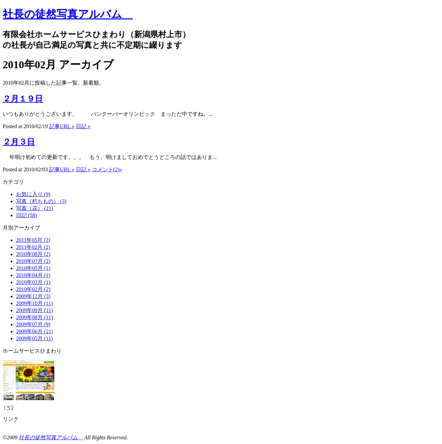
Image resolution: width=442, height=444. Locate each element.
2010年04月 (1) (33, 275)
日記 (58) (26, 215)
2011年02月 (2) (33, 247)
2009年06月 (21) (34, 331)
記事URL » (61, 126)
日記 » (83, 126)
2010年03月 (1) (33, 282)
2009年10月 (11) (34, 303)
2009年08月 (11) (34, 317)
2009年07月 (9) (33, 324)
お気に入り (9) (33, 194)
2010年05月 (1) (33, 268)
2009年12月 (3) (33, 296)
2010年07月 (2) (33, 261)
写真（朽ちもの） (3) (41, 201)
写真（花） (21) (34, 208)
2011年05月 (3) (33, 240)
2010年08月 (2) (33, 254)
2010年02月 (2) (33, 289)
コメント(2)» (107, 169)
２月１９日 (23, 98)
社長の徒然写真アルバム (68, 14)
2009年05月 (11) (34, 338)
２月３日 (19, 142)
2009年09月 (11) (34, 310)
